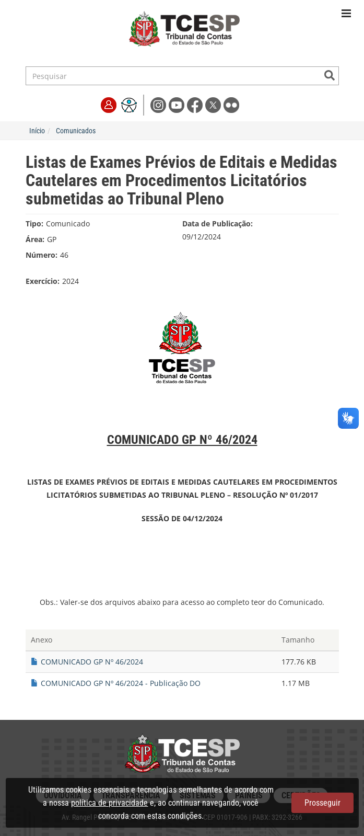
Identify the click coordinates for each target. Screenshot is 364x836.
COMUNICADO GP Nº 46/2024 (92, 662)
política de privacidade (109, 803)
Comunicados (76, 131)
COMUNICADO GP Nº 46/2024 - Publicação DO (121, 683)
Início (37, 131)
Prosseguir (322, 803)
